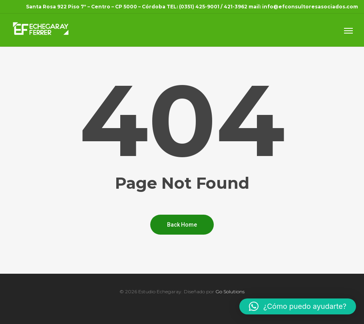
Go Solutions (230, 291)
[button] (297, 306)
